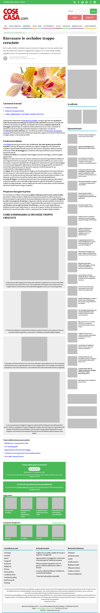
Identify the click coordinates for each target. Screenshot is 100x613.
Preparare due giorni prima (14, 111)
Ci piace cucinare (74, 571)
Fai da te (58, 26)
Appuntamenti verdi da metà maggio (18, 450)
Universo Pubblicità (74, 574)
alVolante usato (73, 556)
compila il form (34, 489)
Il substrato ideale (11, 108)
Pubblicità (7, 566)
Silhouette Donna (74, 568)
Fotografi (7, 561)
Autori (6, 558)
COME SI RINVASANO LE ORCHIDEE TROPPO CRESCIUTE (24, 114)
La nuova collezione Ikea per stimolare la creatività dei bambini (50, 572)
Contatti (7, 556)
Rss (74, 2)
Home (5, 33)
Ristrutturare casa (15, 26)
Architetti (7, 564)
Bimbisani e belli (73, 565)
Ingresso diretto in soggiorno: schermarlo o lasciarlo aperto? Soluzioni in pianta (50, 559)
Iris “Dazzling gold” (11, 447)
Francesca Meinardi (21, 57)
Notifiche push (9, 580)
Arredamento (27, 26)
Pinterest (86, 2)
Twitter (90, 2)
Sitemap (7, 583)
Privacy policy (9, 572)
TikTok (94, 2)
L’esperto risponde (90, 26)
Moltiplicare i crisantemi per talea (16, 443)
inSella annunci (73, 562)
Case (5, 26)
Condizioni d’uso (9, 575)
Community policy (10, 577)
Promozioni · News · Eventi (14, 2)
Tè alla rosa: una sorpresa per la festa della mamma (22, 453)
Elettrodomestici (48, 26)
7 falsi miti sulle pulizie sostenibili (47, 576)
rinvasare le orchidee (30, 121)
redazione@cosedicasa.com (45, 608)
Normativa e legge (77, 26)
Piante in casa (21, 33)
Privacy (6, 569)
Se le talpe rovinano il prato (14, 456)
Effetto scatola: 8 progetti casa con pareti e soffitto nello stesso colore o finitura (49, 566)
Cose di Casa (15, 14)
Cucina (34, 26)
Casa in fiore (66, 26)
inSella (70, 559)
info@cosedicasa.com (24, 487)
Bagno (40, 26)
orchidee (8, 144)
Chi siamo (7, 553)
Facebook (78, 2)
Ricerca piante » (59, 523)
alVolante (71, 553)
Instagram (82, 2)
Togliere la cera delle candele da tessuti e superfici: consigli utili (50, 554)
